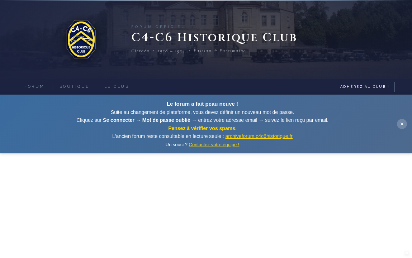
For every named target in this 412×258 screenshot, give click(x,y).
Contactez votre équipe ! (214, 144)
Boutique (75, 86)
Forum (34, 86)
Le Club (116, 86)
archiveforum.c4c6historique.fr (259, 136)
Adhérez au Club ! (365, 87)
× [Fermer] (402, 124)
